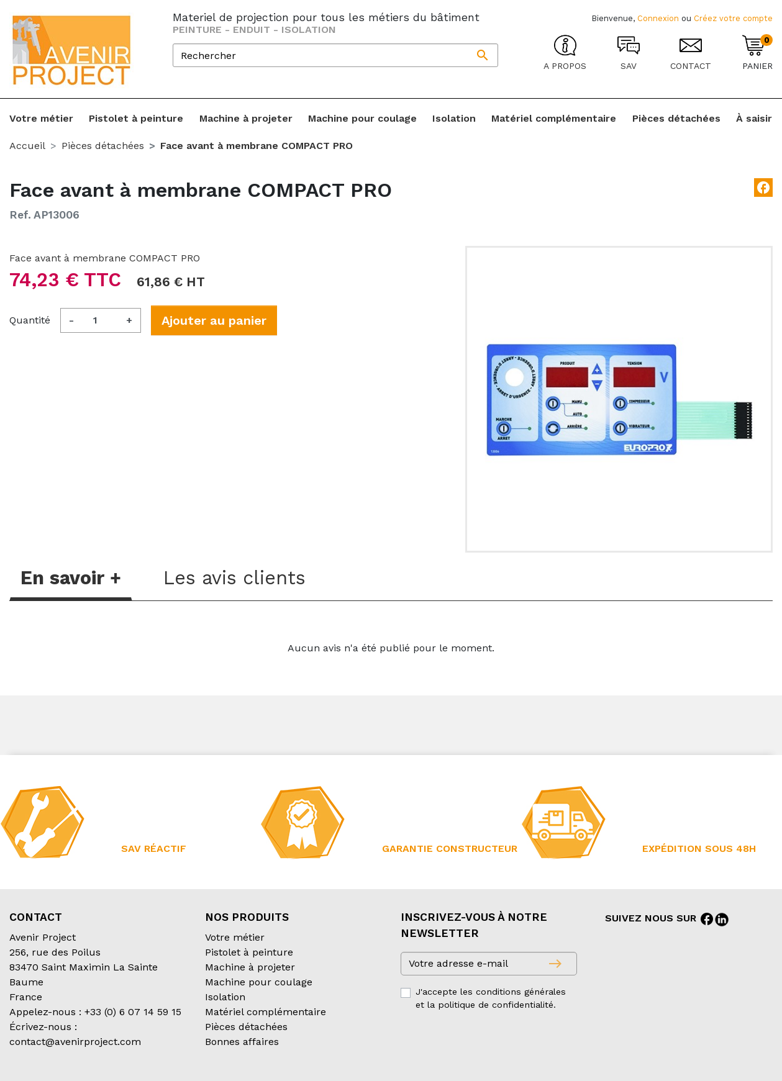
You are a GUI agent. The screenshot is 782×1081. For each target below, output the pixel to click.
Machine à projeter (250, 967)
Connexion (658, 18)
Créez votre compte (733, 18)
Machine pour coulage (258, 982)
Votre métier (235, 937)
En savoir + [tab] (70, 578)
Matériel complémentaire (265, 1012)
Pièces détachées (246, 1027)
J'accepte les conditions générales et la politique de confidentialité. (491, 998)
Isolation (225, 997)
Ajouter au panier (213, 320)
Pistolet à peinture (249, 952)
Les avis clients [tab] (234, 578)
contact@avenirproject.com (75, 1041)
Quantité (29, 320)
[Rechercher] (335, 55)
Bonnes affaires (242, 1041)
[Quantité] (100, 320)
